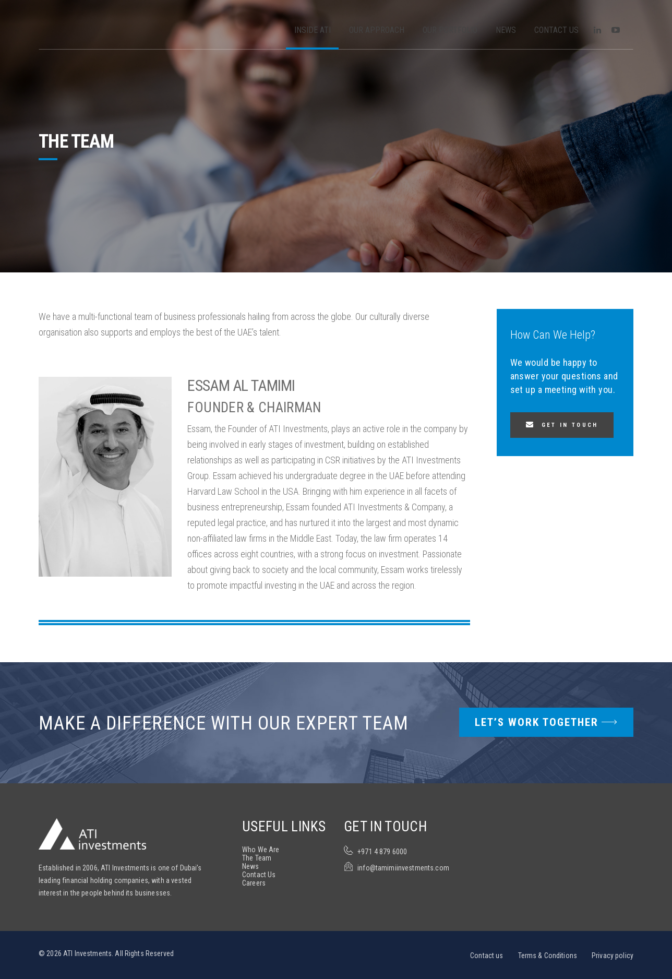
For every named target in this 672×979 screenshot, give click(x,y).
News (506, 30)
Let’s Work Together (546, 722)
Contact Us (556, 30)
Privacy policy (612, 955)
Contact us (486, 955)
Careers (254, 883)
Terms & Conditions (548, 955)
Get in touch (570, 425)
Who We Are (260, 849)
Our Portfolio (450, 30)
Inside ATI (312, 30)
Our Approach (376, 30)
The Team (256, 858)
